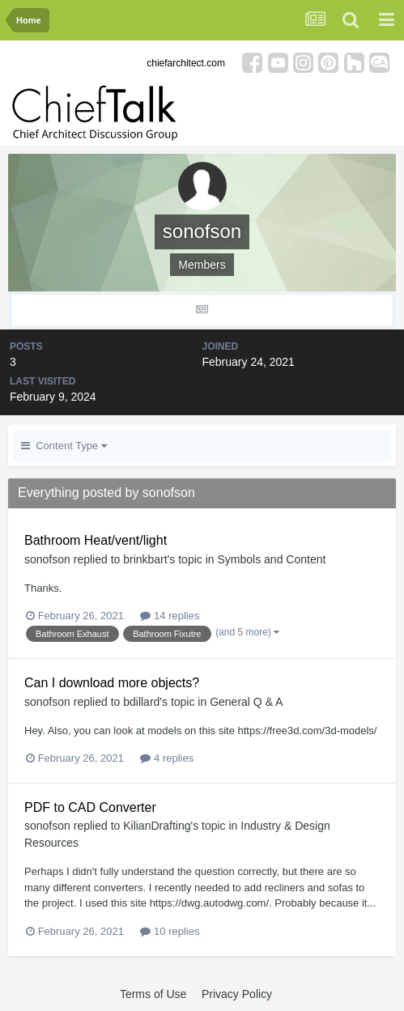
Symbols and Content (271, 559)
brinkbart (145, 559)
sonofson (47, 559)
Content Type (64, 446)
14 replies (169, 616)
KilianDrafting (156, 825)
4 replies (166, 758)
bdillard (141, 701)
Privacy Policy (237, 994)
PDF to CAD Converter (90, 807)
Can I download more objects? (111, 683)
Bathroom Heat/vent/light (95, 540)
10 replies (169, 931)
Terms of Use (153, 994)
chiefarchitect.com (186, 63)
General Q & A (246, 701)
